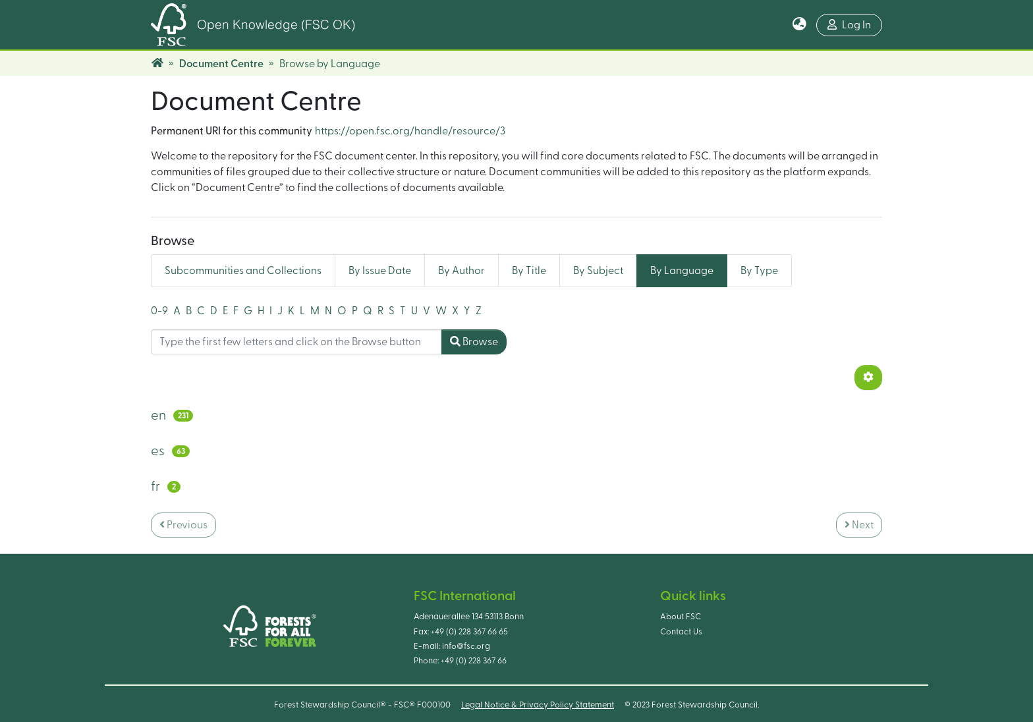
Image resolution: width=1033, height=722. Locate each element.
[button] (799, 25)
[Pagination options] (868, 377)
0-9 (159, 311)
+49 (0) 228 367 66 (474, 661)
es (158, 451)
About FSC (680, 617)
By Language (681, 270)
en (158, 415)
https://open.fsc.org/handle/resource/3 (410, 131)
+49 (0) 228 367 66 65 (469, 632)
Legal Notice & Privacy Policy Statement (537, 705)
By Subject (598, 270)
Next (859, 524)
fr (155, 486)
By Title (529, 270)
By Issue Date (380, 270)
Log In (849, 24)
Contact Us (681, 632)
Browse (474, 341)
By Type (759, 270)
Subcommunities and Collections (243, 270)
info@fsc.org (466, 646)
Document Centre (221, 64)
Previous (183, 524)
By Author (461, 270)
